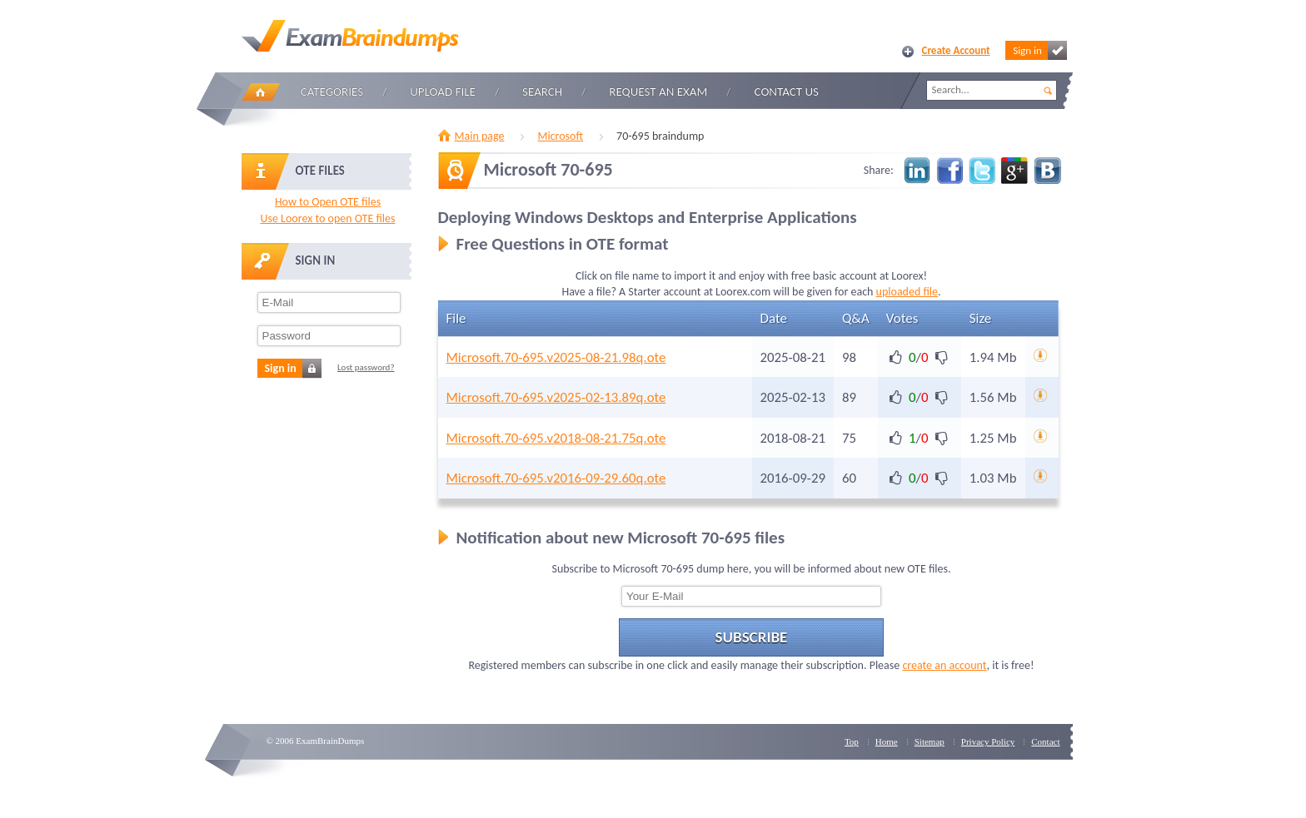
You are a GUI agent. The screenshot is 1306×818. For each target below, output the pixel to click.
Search (542, 91)
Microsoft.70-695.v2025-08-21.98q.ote (556, 357)
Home (261, 92)
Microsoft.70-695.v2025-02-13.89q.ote (556, 397)
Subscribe (751, 637)
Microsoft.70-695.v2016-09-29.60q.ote (556, 478)
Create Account (956, 50)
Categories (332, 91)
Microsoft (560, 136)
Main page (480, 136)
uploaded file (907, 292)
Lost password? (366, 367)
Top (852, 741)
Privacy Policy (987, 741)
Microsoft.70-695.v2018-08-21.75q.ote (556, 438)
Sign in (1039, 50)
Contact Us (787, 91)
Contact (1045, 741)
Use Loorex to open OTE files (327, 218)
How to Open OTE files (328, 202)
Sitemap (930, 741)
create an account (944, 665)
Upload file (443, 91)
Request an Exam (658, 91)
